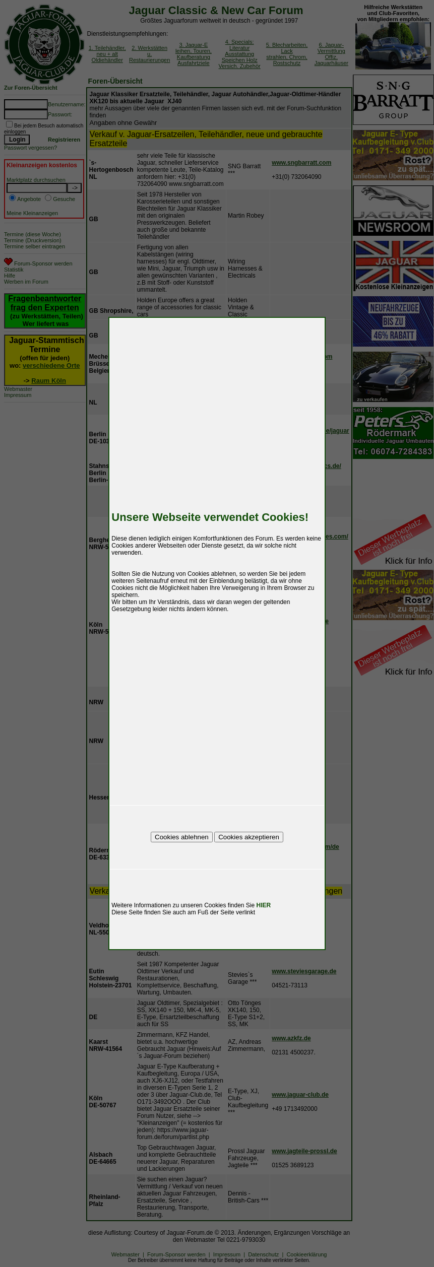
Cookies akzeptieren (248, 837)
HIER (264, 905)
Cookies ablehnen (182, 837)
